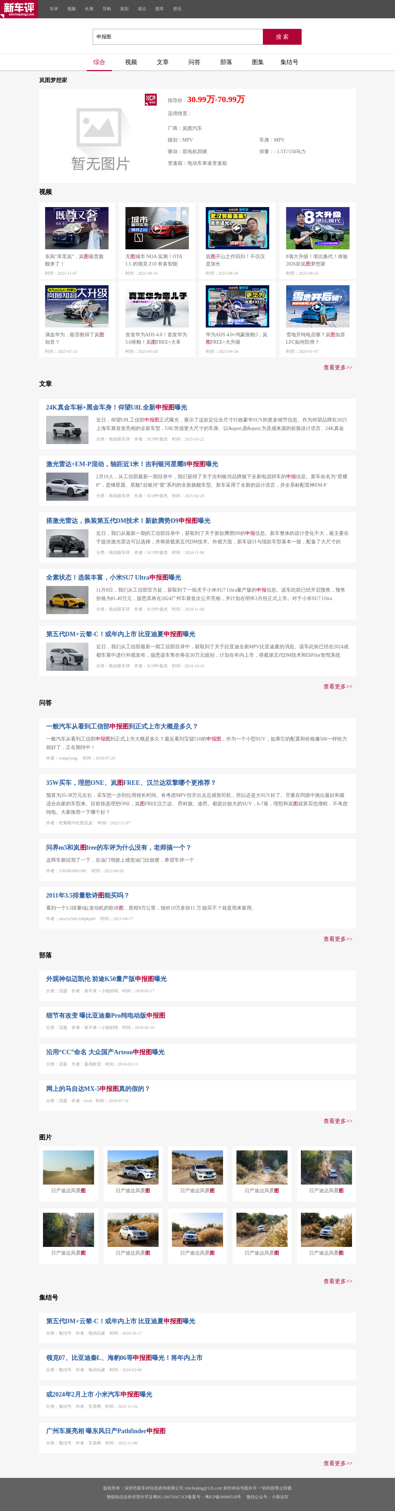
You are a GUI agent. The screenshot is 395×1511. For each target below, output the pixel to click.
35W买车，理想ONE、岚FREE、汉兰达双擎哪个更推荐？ (131, 782)
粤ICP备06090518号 (223, 1496)
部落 (226, 62)
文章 (163, 62)
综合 (99, 62)
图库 (159, 8)
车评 (54, 8)
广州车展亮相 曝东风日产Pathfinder (106, 1431)
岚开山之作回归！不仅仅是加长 (235, 260)
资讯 (177, 8)
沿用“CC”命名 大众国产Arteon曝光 (105, 1052)
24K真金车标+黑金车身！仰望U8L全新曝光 (116, 407)
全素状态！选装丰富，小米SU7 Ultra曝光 (113, 577)
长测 (89, 8)
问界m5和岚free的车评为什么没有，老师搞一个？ (119, 847)
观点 (142, 8)
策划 (124, 8)
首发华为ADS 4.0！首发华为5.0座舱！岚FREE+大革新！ (156, 339)
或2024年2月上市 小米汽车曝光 (99, 1394)
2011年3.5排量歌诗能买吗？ (88, 895)
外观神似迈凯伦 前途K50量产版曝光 (106, 978)
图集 (258, 62)
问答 (194, 62)
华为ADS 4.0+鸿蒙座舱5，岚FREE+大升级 (237, 338)
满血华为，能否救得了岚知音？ (74, 338)
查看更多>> (337, 367)
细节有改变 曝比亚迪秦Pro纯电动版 (105, 1015)
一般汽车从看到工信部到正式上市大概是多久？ (122, 726)
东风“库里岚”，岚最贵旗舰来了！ (74, 260)
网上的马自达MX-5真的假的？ (98, 1088)
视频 (71, 8)
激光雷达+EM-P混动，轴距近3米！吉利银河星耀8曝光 (132, 464)
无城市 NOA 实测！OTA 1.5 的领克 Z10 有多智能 (153, 260)
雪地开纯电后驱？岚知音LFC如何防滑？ (315, 338)
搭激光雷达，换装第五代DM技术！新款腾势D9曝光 (128, 520)
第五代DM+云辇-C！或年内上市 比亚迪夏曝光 (121, 634)
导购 (107, 8)
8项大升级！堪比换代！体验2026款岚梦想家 (317, 260)
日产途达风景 (68, 1190)
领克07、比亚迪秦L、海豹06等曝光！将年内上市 (124, 1357)
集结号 (289, 62)
